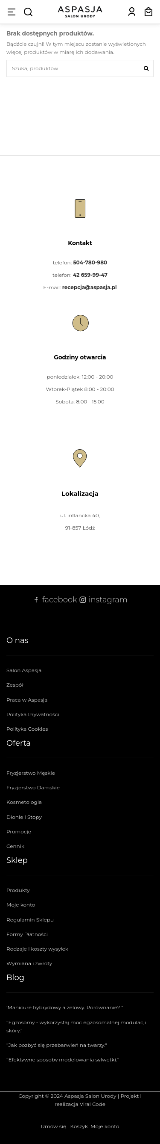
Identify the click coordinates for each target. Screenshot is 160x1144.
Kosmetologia (24, 802)
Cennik (15, 846)
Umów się (54, 1126)
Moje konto (20, 904)
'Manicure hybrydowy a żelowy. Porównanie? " (64, 1007)
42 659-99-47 (90, 275)
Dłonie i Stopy (24, 817)
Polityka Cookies (27, 729)
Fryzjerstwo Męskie (30, 773)
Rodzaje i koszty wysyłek (37, 948)
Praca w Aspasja (26, 699)
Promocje (18, 831)
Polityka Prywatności (32, 714)
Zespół (14, 685)
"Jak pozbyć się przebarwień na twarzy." (56, 1045)
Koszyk (79, 1126)
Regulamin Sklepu (30, 919)
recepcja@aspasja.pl (89, 287)
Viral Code (92, 1104)
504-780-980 (90, 262)
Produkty (18, 890)
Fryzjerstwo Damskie (33, 787)
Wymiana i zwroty (29, 963)
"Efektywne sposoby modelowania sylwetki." (62, 1059)
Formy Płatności (27, 934)
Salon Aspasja (23, 670)
